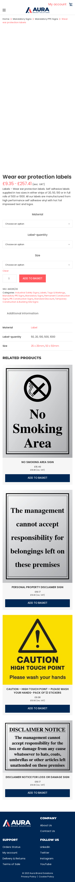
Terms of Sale (11, 864)
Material (37, 214)
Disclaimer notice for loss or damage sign (37, 777)
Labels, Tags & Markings (52, 292)
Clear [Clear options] (6, 271)
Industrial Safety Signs (27, 292)
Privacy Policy (28, 876)
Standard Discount (44, 298)
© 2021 (26, 873)
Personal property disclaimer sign (37, 587)
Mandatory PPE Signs (46, 19)
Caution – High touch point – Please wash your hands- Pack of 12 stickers (37, 690)
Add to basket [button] (37, 478)
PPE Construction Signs (21, 298)
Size (37, 255)
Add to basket (32, 278)
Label (34, 327)
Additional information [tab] (22, 313)
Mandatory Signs (22, 19)
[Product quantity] (9, 278)
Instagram (46, 858)
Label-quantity (38, 235)
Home (6, 19)
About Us (46, 825)
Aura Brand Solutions (41, 873)
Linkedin (45, 847)
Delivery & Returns (14, 858)
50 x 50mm (52, 346)
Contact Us (47, 831)
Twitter (44, 852)
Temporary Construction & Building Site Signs (35, 300)
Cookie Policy (46, 876)
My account (57, 4)
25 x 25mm (37, 346)
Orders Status (11, 847)
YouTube (45, 864)
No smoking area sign (37, 462)
